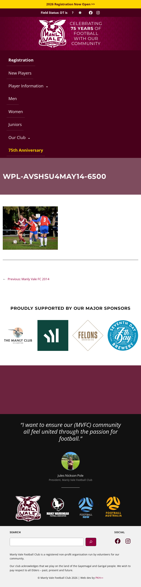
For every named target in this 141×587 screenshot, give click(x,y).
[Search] (91, 542)
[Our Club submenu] (29, 138)
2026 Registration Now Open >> (70, 4)
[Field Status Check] (61, 12)
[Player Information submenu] (47, 87)
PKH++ (99, 577)
